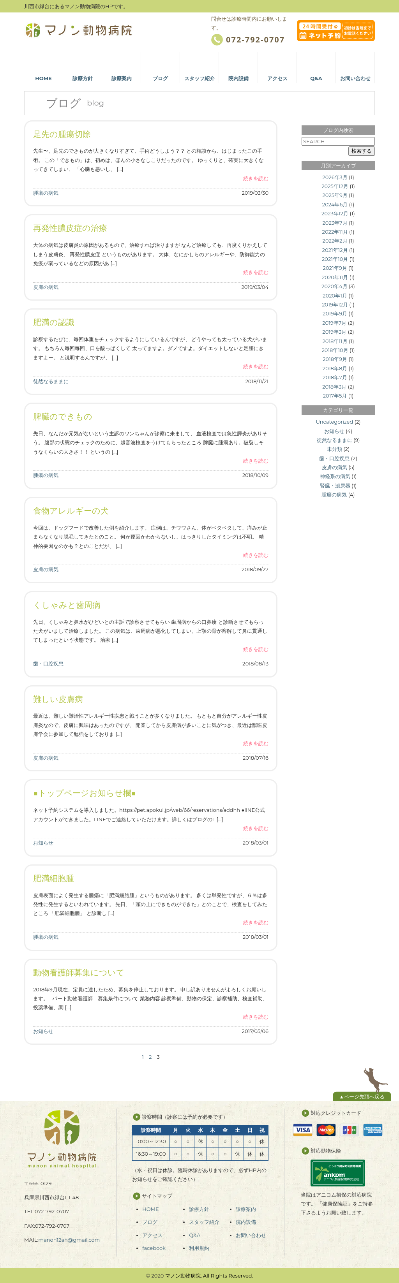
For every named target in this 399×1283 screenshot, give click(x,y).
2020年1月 (335, 295)
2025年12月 (334, 186)
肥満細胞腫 (53, 878)
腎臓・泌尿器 (335, 485)
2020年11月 (335, 277)
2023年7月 (334, 223)
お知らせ (43, 842)
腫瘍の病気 (45, 193)
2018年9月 (335, 359)
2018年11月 (334, 341)
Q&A (194, 1235)
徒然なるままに (51, 381)
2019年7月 (334, 323)
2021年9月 (335, 268)
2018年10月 (334, 350)
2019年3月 (334, 332)
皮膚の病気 (45, 287)
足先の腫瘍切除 (62, 134)
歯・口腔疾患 (48, 663)
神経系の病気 (335, 476)
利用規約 (199, 1248)
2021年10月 (335, 259)
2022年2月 (335, 241)
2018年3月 (334, 387)
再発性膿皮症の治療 (70, 228)
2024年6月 (335, 204)
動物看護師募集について (79, 972)
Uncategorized (334, 422)
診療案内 (246, 1209)
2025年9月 (335, 195)
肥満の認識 (53, 322)
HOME (150, 1209)
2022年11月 (335, 232)
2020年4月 (334, 286)
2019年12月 (335, 304)
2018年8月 (335, 368)
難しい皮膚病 (58, 699)
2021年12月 (335, 250)
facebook (154, 1248)
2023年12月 (334, 213)
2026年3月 (335, 177)
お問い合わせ (251, 1235)
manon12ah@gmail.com (69, 1240)
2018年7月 (335, 377)
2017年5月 (335, 395)
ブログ (149, 1222)
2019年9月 (335, 313)
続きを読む (255, 178)
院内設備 (246, 1222)
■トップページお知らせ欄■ (84, 793)
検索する (361, 151)
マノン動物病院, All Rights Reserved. (209, 1275)
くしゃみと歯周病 (67, 605)
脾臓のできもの (62, 416)
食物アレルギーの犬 (71, 511)
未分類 (334, 449)
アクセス (152, 1235)
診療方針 (199, 1209)
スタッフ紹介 (204, 1222)
